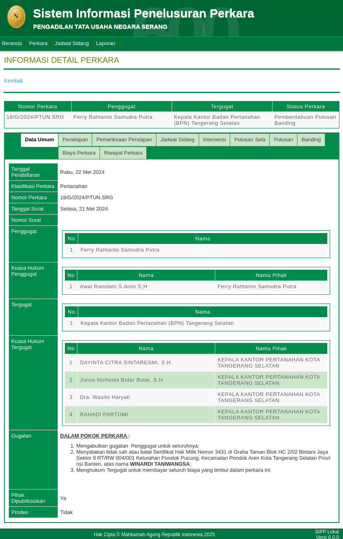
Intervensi (214, 139)
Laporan (105, 43)
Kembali (13, 81)
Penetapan (75, 139)
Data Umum (39, 139)
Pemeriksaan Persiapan (124, 139)
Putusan (283, 139)
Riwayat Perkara (123, 153)
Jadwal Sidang (72, 43)
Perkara (38, 43)
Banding (311, 139)
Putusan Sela (249, 139)
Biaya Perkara (79, 153)
